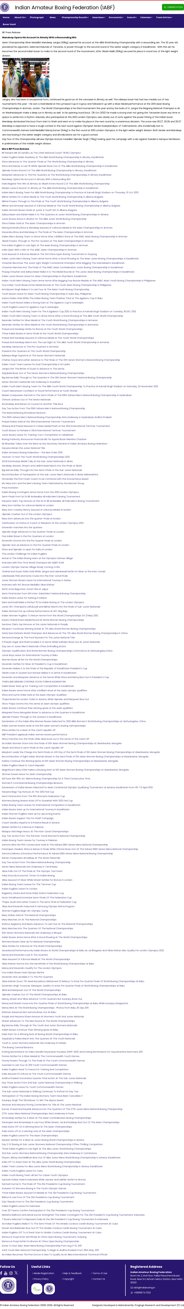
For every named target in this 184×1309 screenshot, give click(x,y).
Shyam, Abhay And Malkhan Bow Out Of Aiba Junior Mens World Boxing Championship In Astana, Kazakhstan (61, 1157)
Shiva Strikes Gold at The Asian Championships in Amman (33, 223)
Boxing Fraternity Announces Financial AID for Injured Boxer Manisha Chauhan (44, 439)
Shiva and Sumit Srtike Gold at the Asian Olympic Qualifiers (34, 694)
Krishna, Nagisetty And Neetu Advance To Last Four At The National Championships (47, 924)
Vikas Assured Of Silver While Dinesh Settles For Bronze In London (37, 880)
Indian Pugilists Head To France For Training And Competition (35, 1069)
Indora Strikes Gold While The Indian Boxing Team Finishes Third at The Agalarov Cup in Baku (52, 298)
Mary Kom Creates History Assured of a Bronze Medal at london (36, 509)
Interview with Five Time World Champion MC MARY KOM (33, 562)
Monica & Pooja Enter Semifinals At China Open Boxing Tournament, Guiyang (44, 1236)
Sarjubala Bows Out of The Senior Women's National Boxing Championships (43, 373)
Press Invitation (10, 487)
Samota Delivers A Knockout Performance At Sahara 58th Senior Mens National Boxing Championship (57, 853)
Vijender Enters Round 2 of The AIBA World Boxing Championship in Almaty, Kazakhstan (49, 170)
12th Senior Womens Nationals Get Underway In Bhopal (31, 932)
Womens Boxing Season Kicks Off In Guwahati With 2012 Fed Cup (37, 800)
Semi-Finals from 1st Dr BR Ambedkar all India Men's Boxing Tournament (41, 496)
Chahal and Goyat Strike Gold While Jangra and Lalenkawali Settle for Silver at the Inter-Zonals (53, 571)
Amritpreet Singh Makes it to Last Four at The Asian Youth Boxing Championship (45, 289)
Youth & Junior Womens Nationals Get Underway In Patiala (34, 1043)
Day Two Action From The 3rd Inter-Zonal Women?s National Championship (43, 835)
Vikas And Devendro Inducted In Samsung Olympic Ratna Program (38, 906)
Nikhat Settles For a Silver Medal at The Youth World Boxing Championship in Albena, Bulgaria (52, 196)
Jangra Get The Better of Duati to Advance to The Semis (33, 368)
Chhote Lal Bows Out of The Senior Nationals (26, 399)
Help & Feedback (72, 1273)
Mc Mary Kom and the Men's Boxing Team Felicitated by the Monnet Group (43, 483)
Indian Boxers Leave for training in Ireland (24, 597)
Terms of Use (99, 1273)
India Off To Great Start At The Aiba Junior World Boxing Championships (41, 1162)
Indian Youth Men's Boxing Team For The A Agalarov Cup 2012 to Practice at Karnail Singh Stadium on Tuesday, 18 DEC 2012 (69, 311)
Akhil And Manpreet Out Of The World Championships (31, 990)
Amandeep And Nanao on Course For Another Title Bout (32, 404)
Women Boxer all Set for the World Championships (29, 659)
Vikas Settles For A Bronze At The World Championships (32, 946)
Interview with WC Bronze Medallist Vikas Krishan (28, 584)
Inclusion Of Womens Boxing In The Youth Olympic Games (34, 1188)
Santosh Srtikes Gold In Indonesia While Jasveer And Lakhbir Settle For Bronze (44, 1179)
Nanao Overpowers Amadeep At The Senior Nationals (31, 857)
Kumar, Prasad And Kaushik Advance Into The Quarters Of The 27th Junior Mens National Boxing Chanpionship (62, 1109)
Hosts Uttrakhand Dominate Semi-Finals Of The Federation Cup (37, 897)
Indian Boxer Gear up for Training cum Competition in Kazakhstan (38, 686)
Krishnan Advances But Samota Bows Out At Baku (29, 1012)
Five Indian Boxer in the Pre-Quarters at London (28, 536)
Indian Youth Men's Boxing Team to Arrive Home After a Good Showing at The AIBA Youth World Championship (62, 315)
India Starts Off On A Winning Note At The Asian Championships (37, 1126)
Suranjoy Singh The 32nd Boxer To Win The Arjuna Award (32, 1100)
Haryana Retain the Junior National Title (23, 448)
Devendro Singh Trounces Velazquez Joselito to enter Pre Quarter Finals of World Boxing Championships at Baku (63, 985)
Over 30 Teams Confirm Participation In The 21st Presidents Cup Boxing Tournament (48, 1210)
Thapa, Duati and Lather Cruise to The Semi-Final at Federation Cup (39, 902)
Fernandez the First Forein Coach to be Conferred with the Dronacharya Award (45, 479)
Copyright (68, 1279)
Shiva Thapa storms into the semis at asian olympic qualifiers (36, 703)
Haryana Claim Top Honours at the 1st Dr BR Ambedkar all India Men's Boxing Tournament (50, 501)
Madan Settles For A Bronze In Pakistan (23, 827)
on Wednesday (10, 112)
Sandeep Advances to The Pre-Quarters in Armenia (30, 346)
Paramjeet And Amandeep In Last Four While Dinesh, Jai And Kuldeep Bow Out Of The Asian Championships (61, 1122)
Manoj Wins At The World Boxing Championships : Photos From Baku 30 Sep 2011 (45, 1007)
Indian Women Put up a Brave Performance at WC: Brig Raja (34, 611)
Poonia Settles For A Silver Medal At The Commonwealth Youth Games (40, 1056)
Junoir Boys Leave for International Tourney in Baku (30, 655)
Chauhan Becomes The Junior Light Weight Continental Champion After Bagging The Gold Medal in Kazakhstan (63, 263)
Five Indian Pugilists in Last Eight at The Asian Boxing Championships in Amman (45, 245)
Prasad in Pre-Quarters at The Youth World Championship (34, 351)
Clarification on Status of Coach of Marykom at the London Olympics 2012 (43, 523)
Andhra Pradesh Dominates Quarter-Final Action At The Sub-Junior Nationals (44, 1078)
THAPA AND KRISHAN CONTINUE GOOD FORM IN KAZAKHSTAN (34, 681)
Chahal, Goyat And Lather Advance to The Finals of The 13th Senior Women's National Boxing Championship (61, 360)
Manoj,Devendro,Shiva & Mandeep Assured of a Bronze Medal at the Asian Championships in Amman (57, 227)
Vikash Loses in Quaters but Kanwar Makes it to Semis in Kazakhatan (39, 672)
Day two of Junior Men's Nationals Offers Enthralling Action (34, 646)
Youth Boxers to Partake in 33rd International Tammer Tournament (39, 430)
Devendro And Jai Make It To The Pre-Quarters (27, 976)
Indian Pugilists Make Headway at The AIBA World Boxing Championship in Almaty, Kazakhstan (53, 157)
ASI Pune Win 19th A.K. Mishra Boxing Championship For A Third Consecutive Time (46, 778)
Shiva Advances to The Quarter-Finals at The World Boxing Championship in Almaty (48, 161)
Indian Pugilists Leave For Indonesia (21, 1206)
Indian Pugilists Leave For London (19, 888)
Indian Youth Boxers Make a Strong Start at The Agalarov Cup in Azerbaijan (43, 302)
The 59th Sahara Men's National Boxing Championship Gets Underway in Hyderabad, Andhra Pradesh (57, 417)
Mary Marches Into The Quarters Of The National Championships (37, 928)
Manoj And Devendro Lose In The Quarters (25, 954)
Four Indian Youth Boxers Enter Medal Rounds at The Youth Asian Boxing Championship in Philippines (56, 285)
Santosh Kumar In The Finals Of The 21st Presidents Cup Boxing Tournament (43, 1184)
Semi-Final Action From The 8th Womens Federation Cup (33, 796)
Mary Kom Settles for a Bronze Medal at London (28, 505)
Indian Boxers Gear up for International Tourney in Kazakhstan (36, 809)
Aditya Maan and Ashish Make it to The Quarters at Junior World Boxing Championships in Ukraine (55, 214)
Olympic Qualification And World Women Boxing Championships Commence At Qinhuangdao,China (57, 650)
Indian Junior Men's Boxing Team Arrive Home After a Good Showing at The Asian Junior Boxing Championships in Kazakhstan (70, 258)
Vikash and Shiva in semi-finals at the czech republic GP (33, 747)
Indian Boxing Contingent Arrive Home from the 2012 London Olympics (40, 492)
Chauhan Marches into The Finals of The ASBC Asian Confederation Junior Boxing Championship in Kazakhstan (62, 267)
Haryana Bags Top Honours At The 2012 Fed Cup (28, 791)
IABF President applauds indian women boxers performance (34, 734)
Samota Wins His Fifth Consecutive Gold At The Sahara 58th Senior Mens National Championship (55, 844)
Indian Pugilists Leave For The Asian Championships (30, 1135)
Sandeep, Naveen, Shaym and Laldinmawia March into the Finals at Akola (42, 465)
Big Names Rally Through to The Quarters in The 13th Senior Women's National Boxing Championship (57, 377)
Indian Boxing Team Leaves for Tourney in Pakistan (29, 840)
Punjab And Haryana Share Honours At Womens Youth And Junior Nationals (43, 1016)
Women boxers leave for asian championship (27, 774)
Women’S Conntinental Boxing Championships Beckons (32, 783)
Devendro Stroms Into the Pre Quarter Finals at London (32, 540)
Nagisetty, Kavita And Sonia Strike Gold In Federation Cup (33, 893)
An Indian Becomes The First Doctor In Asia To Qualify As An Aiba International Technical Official (54, 1254)
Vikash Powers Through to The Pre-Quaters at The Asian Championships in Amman (47, 241)
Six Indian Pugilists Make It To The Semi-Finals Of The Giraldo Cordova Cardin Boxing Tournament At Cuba (60, 1223)
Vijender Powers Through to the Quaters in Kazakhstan (32, 716)
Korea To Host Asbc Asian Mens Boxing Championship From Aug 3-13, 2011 (42, 1245)
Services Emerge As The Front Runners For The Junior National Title (38, 637)
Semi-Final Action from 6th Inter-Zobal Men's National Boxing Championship (44, 593)
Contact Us (98, 1279)
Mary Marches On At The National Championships (29, 919)
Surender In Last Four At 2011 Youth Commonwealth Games (34, 1065)
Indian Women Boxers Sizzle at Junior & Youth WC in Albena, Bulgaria (39, 210)
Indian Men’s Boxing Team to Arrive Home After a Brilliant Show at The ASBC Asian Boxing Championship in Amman (64, 236)
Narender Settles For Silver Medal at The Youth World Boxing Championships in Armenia (50, 320)
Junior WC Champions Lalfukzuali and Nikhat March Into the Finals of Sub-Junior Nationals (51, 606)
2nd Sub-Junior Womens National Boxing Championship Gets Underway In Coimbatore (49, 1153)
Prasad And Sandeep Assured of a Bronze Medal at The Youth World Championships (48, 337)
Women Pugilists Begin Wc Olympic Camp (25, 910)
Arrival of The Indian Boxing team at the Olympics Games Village (37, 558)
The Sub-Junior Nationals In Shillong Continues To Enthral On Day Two (40, 1091)
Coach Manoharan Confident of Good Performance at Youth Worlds (39, 390)
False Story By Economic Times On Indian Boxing (28, 875)
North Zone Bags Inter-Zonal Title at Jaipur (25, 589)
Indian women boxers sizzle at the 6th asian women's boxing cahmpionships (44, 725)
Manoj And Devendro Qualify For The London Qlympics (32, 968)
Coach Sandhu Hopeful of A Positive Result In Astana (30, 822)
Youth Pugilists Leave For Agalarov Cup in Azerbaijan (30, 307)
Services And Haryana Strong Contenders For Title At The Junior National (41, 1104)
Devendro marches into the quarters (22, 527)
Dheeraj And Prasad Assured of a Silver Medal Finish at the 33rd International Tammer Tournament (56, 426)
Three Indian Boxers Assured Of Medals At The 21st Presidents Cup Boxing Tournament (49, 1192)
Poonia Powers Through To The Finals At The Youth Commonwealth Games (43, 1060)
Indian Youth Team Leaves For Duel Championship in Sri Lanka (36, 364)
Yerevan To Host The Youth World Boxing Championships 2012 (36, 456)
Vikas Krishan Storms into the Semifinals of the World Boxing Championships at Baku (48, 963)
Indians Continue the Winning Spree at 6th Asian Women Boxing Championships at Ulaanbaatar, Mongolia (60, 761)
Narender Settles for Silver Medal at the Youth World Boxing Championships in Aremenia (50, 324)
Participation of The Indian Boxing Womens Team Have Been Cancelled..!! (42, 1095)
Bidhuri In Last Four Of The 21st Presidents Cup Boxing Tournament (38, 1197)
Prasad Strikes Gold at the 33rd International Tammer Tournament (38, 421)
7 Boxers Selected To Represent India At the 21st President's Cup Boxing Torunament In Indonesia (55, 1219)
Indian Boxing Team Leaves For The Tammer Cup (29, 884)
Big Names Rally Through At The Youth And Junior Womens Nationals (39, 1025)
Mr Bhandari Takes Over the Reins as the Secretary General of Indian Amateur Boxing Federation (54, 443)
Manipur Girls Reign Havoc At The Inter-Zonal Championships (35, 831)
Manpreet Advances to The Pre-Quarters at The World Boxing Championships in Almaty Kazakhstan (57, 174)
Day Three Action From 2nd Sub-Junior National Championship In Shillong (42, 1082)
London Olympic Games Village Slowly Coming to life (31, 567)
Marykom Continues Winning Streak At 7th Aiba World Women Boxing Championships (49, 628)
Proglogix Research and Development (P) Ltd (159, 1305)
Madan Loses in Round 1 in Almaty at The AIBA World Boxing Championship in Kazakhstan (50, 188)
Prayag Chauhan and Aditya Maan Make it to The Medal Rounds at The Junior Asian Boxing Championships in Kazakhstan (68, 271)
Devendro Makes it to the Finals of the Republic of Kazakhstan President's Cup (44, 668)
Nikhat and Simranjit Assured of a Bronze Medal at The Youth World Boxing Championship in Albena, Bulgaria (61, 205)
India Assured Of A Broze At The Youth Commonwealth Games (36, 1073)
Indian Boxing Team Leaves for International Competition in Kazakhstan (41, 805)
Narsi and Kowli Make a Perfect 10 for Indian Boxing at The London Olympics (43, 602)
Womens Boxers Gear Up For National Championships (31, 941)
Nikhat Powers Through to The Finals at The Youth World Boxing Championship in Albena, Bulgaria (55, 201)
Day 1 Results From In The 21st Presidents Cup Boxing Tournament (37, 1201)
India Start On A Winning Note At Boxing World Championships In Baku (40, 1034)
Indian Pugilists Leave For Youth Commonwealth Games (32, 1087)
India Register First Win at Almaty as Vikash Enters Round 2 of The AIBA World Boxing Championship (56, 183)
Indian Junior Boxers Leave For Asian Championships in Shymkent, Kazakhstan (44, 276)
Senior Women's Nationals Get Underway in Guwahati (31, 382)
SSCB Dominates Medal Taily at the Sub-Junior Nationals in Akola (37, 461)
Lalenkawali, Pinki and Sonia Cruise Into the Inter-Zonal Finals (35, 575)
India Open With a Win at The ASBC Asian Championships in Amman (39, 249)
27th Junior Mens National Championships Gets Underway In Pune (38, 1113)
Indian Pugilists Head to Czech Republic (23, 765)
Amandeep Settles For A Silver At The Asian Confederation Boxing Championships (46, 1118)
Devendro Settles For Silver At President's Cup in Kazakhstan (34, 664)
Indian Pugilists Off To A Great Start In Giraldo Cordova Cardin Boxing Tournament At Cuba (51, 1232)
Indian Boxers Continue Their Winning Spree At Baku (30, 1029)
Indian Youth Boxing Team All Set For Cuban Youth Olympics (35, 1175)
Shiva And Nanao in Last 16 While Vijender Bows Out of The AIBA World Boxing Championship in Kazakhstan (60, 166)
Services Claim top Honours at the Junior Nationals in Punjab (35, 624)
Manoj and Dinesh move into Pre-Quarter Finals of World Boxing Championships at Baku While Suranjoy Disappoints (65, 1003)
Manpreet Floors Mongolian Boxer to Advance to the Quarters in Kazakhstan (43, 712)
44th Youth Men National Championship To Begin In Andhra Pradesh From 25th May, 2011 (50, 1250)
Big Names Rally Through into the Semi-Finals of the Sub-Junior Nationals (42, 470)
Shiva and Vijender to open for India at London (27, 549)
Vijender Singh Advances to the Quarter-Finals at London (33, 531)
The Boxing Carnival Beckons (17, 1047)
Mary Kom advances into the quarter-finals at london (31, 518)
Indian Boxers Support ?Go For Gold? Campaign (28, 818)
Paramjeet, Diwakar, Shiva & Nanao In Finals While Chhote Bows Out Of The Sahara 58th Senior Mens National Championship (70, 849)
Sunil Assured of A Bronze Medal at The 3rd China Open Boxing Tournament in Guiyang (49, 254)
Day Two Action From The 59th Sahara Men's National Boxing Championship (43, 408)
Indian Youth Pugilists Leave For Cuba (22, 1170)
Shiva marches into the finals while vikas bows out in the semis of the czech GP (45, 739)
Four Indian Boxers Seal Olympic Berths (23, 972)
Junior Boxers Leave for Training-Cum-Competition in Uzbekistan (37, 434)
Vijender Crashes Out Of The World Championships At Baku (34, 994)
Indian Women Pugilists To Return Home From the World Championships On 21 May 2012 (50, 615)
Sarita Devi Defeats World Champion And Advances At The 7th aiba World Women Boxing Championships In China (65, 633)
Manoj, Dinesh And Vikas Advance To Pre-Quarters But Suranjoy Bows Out (42, 999)
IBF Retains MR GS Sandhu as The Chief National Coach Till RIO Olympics (41, 152)
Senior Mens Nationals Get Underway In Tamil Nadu (30, 866)
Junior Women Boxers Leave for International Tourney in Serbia (36, 580)
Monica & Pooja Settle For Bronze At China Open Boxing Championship (40, 1241)
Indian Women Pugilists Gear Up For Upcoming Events (31, 813)
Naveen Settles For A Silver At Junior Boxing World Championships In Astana (43, 1140)
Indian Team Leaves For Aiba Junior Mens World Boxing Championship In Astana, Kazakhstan (52, 1166)
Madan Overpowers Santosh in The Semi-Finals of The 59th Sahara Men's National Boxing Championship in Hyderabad (66, 395)
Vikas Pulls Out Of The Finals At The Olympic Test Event (32, 871)
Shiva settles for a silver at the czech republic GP (29, 730)
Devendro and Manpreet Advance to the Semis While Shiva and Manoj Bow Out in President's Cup (55, 677)
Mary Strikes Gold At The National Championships (29, 915)
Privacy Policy (40, 1279)
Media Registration (43, 1273)
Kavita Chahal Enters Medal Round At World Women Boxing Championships (43, 620)
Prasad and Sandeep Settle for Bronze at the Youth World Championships (42, 329)
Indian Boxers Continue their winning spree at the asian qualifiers (37, 708)
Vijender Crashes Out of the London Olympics (27, 514)
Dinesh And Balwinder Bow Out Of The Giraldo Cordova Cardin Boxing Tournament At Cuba (52, 1228)
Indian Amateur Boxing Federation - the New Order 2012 (32, 452)
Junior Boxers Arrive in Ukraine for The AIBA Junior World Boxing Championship (44, 219)
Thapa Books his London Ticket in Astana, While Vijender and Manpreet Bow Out (45, 699)
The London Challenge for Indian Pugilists (24, 553)
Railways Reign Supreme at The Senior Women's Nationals (33, 355)
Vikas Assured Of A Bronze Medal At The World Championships (36, 959)
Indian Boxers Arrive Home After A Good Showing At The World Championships (44, 937)
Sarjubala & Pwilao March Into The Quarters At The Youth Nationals (38, 1038)
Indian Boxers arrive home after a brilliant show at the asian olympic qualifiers (44, 690)
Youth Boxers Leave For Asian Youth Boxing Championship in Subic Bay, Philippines (46, 293)
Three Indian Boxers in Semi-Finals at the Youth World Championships (40, 333)
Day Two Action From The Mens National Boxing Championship (36, 862)
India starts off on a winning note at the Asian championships (36, 1131)
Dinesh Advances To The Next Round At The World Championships (38, 1021)
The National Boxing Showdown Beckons (24, 412)
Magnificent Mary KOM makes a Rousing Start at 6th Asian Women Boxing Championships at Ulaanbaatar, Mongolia (65, 769)
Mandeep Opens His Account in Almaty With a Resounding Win (36, 179)
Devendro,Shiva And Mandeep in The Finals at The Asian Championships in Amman (47, 232)
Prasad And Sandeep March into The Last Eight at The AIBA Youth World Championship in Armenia (55, 342)
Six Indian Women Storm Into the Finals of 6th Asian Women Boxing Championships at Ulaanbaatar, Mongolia (62, 743)
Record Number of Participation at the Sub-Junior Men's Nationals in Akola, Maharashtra (50, 474)
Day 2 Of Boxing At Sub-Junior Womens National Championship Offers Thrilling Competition (52, 1144)
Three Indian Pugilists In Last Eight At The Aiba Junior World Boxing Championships (46, 1148)
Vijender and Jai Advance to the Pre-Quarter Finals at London (35, 545)
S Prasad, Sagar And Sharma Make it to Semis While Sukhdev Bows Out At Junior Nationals (51, 642)
